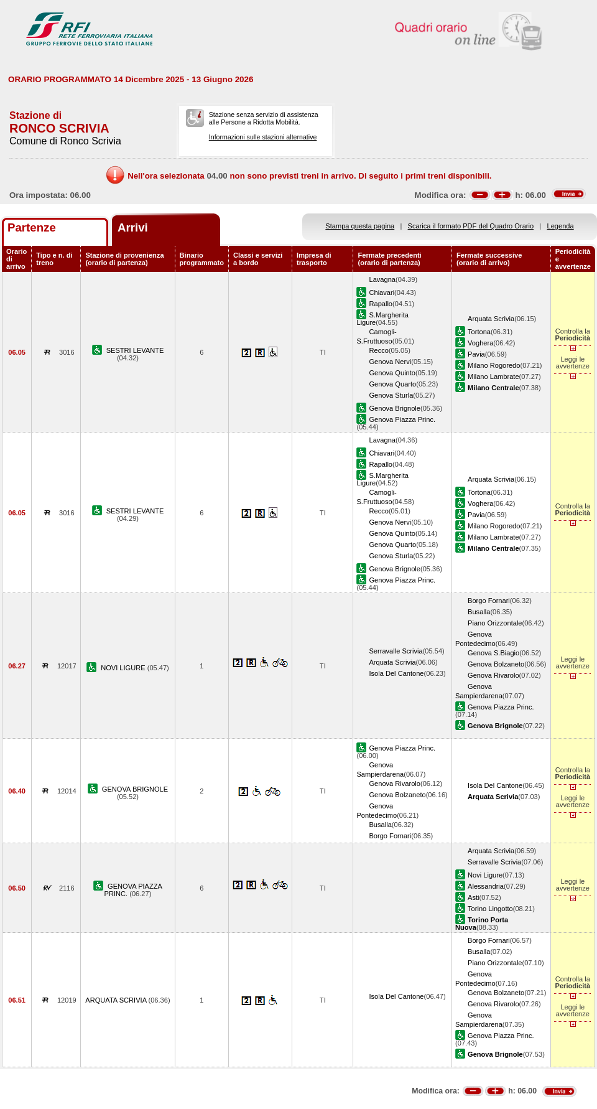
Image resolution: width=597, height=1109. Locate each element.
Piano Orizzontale (495, 623)
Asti (473, 897)
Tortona (479, 331)
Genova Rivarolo (493, 675)
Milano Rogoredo (494, 365)
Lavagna (382, 279)
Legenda (560, 226)
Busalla (479, 611)
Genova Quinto (392, 373)
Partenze (31, 227)
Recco (378, 350)
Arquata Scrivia (491, 318)
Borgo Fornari (489, 600)
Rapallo (380, 303)
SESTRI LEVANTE (135, 350)
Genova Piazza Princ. (402, 419)
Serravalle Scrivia (395, 651)
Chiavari (381, 292)
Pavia (476, 354)
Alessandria (486, 886)
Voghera (480, 343)
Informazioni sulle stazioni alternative (263, 137)
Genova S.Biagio (493, 653)
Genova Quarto (392, 384)
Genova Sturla (391, 395)
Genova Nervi (390, 361)
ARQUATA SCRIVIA (116, 1000)
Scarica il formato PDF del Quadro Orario (471, 226)
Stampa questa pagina (359, 226)
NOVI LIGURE (124, 667)
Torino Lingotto (490, 908)
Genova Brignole (394, 408)
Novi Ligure (485, 875)
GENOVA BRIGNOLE (135, 789)
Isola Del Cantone (396, 673)
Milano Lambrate (493, 376)
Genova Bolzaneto (496, 664)
